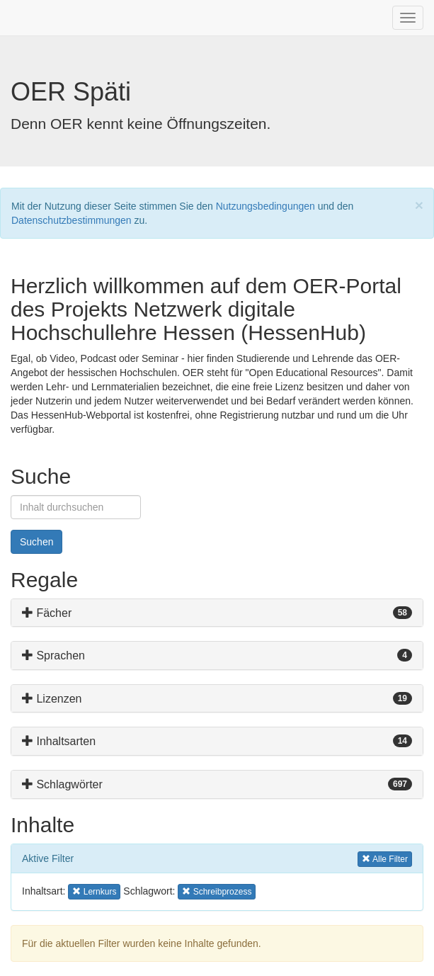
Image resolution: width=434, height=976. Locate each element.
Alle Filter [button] (385, 858)
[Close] (419, 205)
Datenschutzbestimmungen (71, 220)
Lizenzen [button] (52, 699)
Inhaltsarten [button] (59, 741)
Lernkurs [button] (94, 891)
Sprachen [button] (53, 655)
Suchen (36, 541)
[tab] (217, 613)
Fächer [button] (47, 613)
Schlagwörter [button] (62, 784)
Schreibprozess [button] (216, 891)
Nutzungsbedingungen (265, 206)
